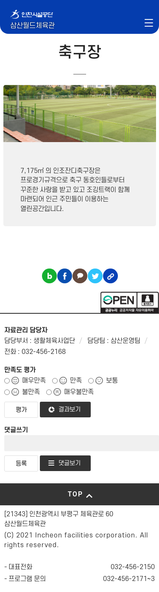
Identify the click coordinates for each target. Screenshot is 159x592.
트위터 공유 (95, 276)
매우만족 (34, 380)
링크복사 (110, 276)
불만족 (31, 392)
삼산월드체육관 (32, 26)
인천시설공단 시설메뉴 (127, 22)
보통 (112, 380)
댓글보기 (70, 463)
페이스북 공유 (64, 276)
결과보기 (70, 409)
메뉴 (149, 22)
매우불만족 (79, 392)
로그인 (140, 22)
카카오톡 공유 (80, 276)
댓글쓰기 (16, 430)
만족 (76, 380)
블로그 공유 (49, 276)
